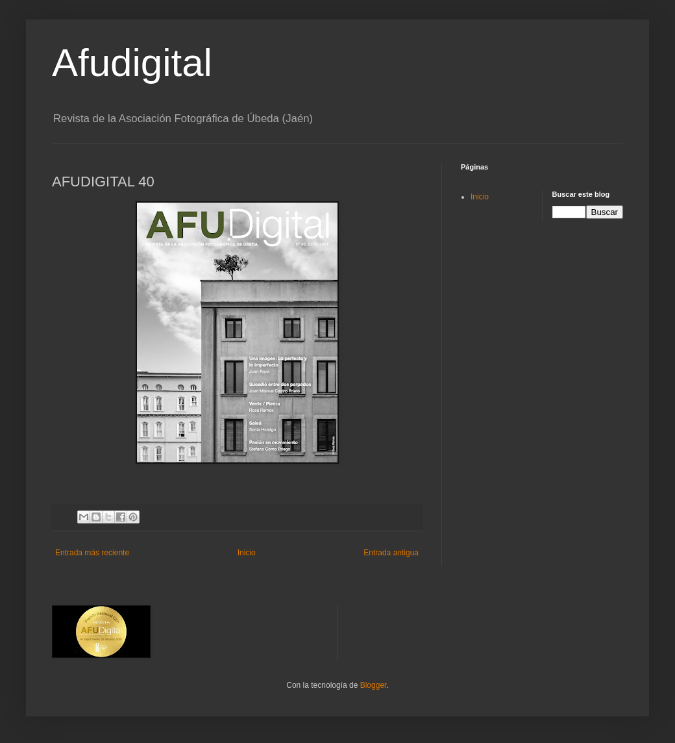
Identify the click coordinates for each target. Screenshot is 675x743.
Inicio (247, 552)
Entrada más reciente (92, 552)
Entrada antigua (391, 552)
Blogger (373, 685)
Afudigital (132, 62)
